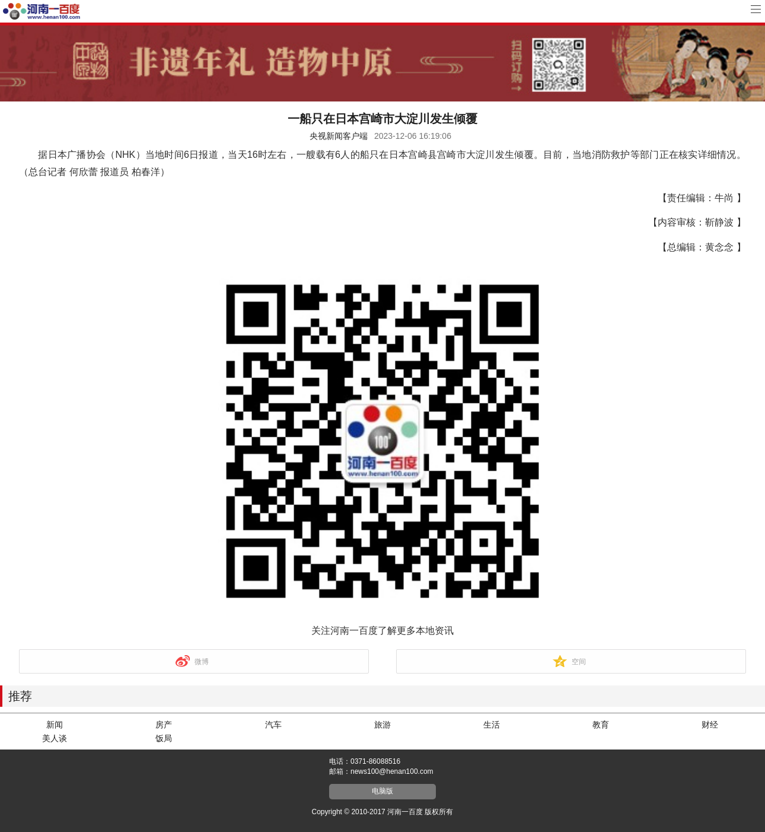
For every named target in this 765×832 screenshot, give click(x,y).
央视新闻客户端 (339, 136)
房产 (163, 724)
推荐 (20, 696)
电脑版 (382, 791)
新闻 (54, 724)
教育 (600, 724)
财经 (710, 724)
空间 (579, 662)
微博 (202, 662)
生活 (491, 724)
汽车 (273, 724)
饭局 (163, 738)
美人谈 (54, 738)
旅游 (382, 724)
